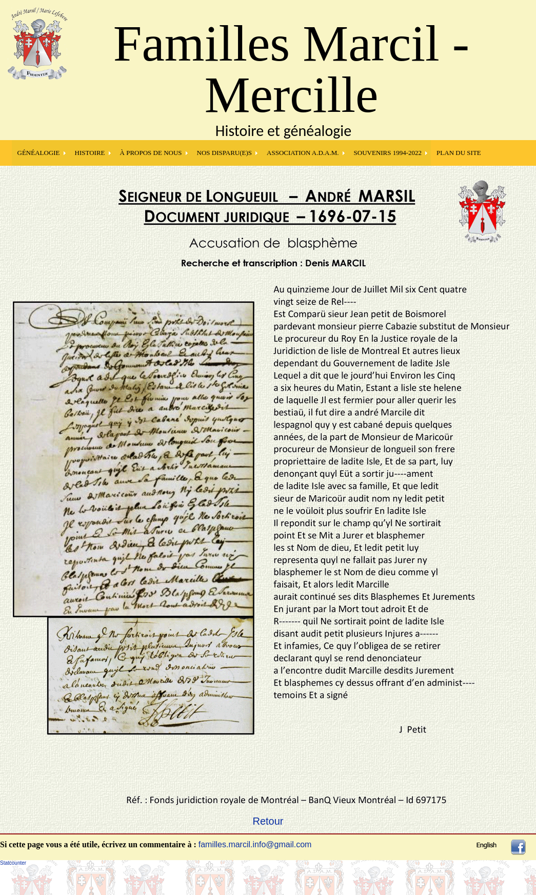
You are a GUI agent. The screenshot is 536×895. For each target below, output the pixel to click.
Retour (267, 821)
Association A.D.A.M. (303, 153)
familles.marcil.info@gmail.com (255, 844)
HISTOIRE (90, 153)
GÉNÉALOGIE (38, 153)
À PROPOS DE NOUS (151, 153)
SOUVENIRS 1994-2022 (388, 153)
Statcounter (13, 863)
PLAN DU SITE (458, 153)
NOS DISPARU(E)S (224, 153)
